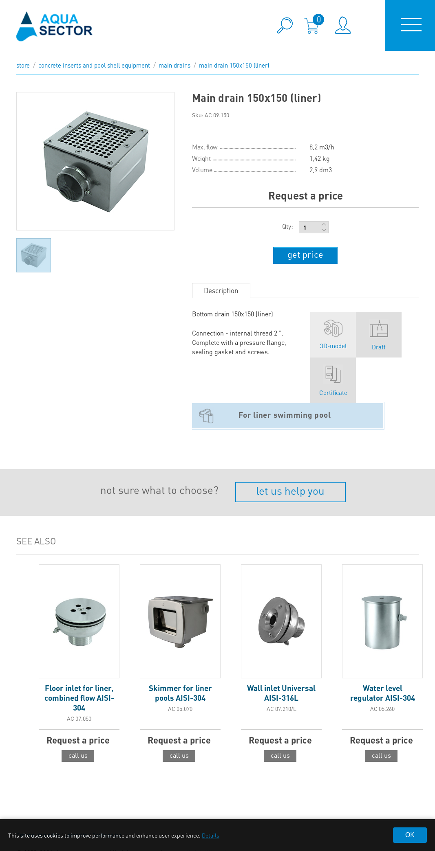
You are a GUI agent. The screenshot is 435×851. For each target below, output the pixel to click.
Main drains (174, 65)
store (23, 65)
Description (221, 290)
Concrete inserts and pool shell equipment (94, 65)
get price (305, 254)
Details (210, 835)
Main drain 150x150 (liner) (234, 65)
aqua (54, 25)
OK (410, 834)
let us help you (290, 490)
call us (78, 755)
